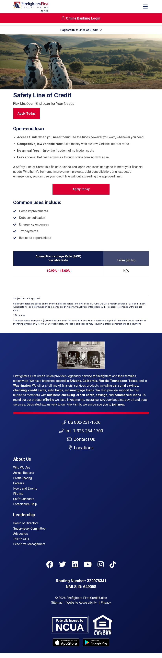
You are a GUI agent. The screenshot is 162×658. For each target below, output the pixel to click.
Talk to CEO (21, 539)
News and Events (25, 488)
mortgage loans (82, 390)
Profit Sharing (22, 478)
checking (20, 390)
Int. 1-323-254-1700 (81, 430)
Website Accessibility (81, 602)
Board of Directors (26, 523)
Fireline (18, 494)
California (90, 381)
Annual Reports (23, 473)
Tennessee (118, 381)
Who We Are (21, 468)
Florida (103, 381)
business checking (61, 395)
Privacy (106, 602)
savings (101, 395)
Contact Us (81, 439)
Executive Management (29, 544)
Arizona (75, 381)
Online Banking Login (81, 18)
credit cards (37, 390)
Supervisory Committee (29, 528)
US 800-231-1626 (81, 422)
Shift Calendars (23, 499)
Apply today (81, 189)
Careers (18, 483)
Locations (81, 447)
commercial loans (127, 395)
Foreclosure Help (25, 504)
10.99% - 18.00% (58, 271)
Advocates (20, 533)
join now (118, 404)
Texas (132, 381)
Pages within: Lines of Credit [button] (81, 30)
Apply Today (26, 113)
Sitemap (57, 602)
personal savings (125, 385)
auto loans (55, 390)
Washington (22, 385)
